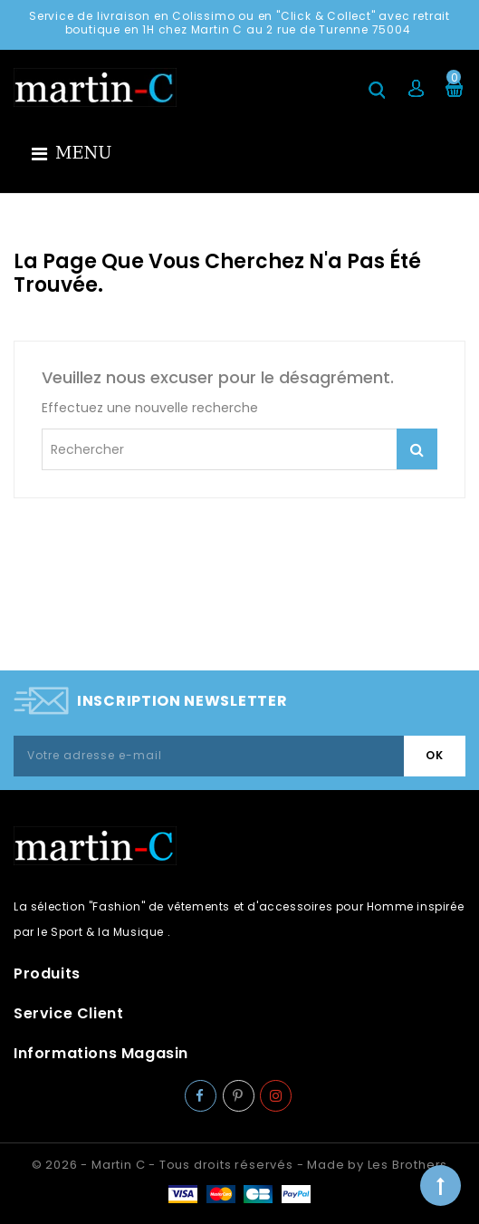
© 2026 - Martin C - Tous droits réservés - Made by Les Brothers (239, 1164)
